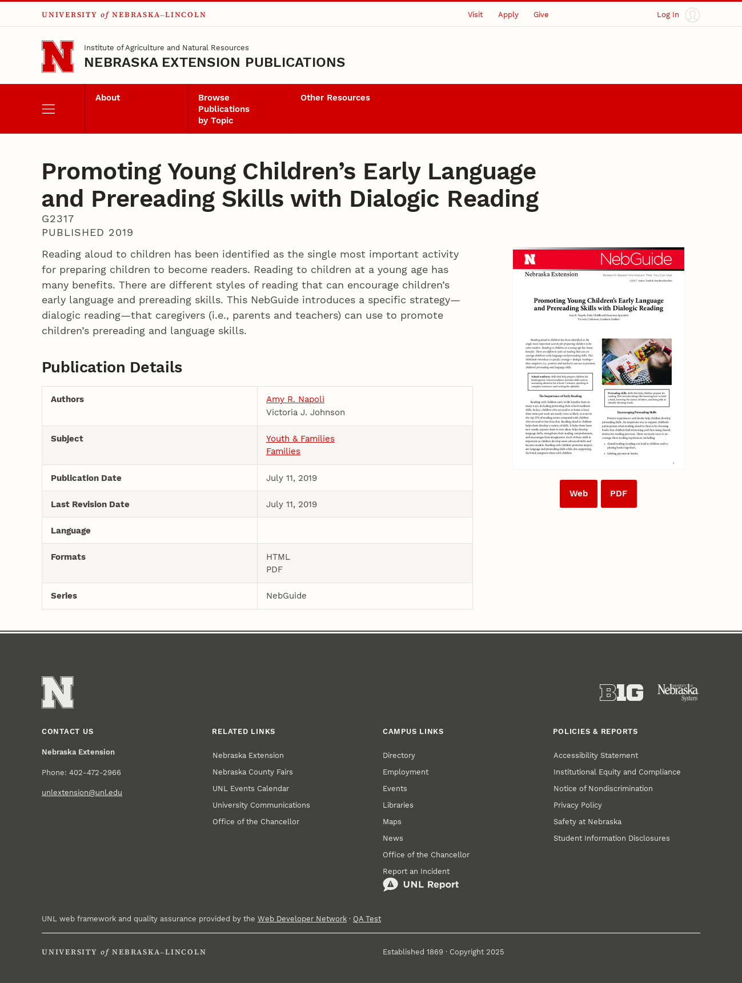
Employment (405, 772)
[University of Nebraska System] (678, 693)
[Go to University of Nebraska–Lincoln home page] (58, 57)
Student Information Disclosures (612, 838)
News (393, 838)
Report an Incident (421, 879)
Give (541, 14)
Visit (475, 14)
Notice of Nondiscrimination (603, 788)
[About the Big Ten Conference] (621, 693)
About (107, 98)
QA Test (367, 918)
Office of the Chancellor (255, 821)
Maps (392, 821)
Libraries (398, 805)
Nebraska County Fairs (252, 772)
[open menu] (63, 109)
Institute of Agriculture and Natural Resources (166, 47)
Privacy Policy (578, 805)
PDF (618, 493)
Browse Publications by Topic (224, 109)
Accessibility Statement (596, 755)
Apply (508, 14)
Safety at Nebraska (587, 821)
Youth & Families (300, 439)
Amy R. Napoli (295, 399)
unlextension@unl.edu (82, 792)
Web (578, 493)
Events (395, 788)
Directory (399, 755)
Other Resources (335, 98)
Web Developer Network (302, 918)
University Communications (261, 805)
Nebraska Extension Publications (214, 62)
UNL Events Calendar (250, 788)
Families (283, 451)
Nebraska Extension (248, 755)
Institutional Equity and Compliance (617, 772)
